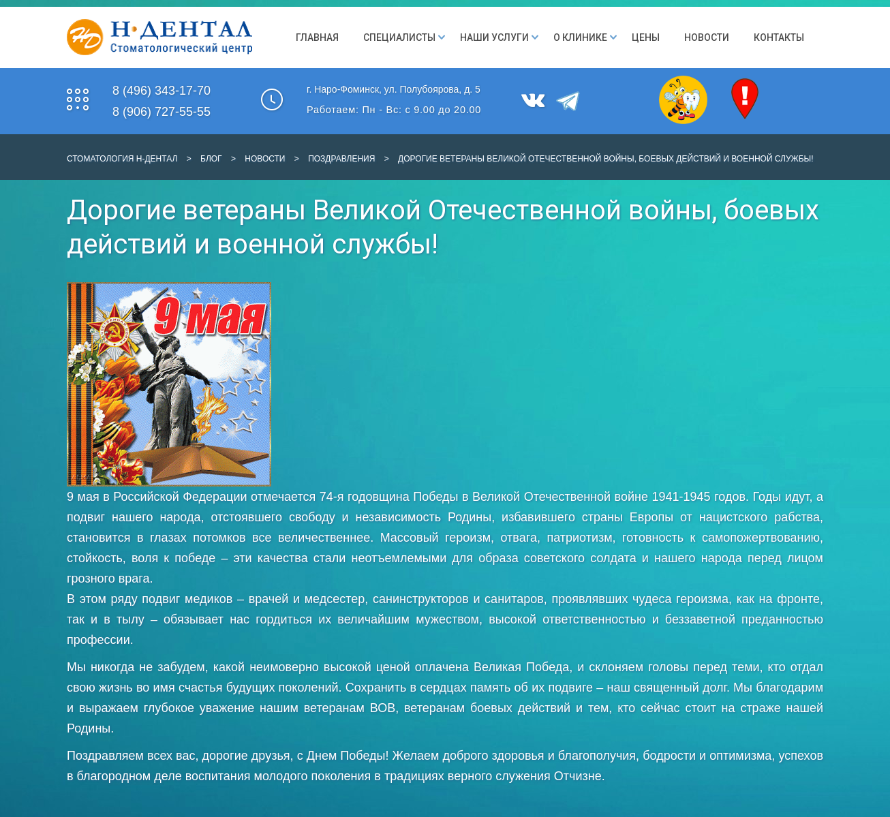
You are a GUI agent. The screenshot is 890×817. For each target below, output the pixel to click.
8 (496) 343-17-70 (161, 90)
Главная (317, 37)
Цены (646, 37)
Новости (706, 37)
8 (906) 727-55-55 (161, 112)
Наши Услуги (494, 37)
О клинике (580, 37)
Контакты (779, 37)
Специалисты (399, 37)
